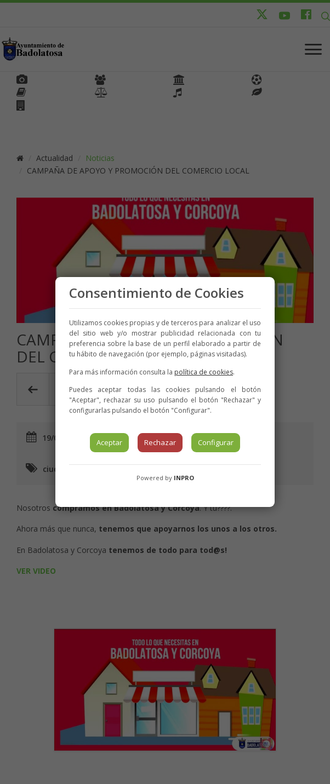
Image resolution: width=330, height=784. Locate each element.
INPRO (184, 478)
